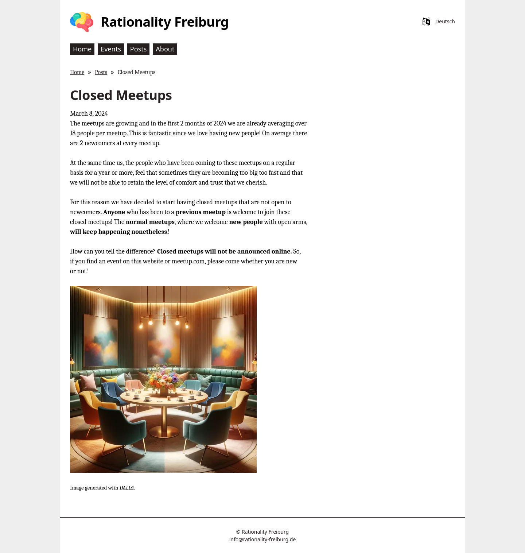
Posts (101, 72)
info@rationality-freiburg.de (262, 539)
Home (77, 72)
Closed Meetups (137, 72)
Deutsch (445, 21)
